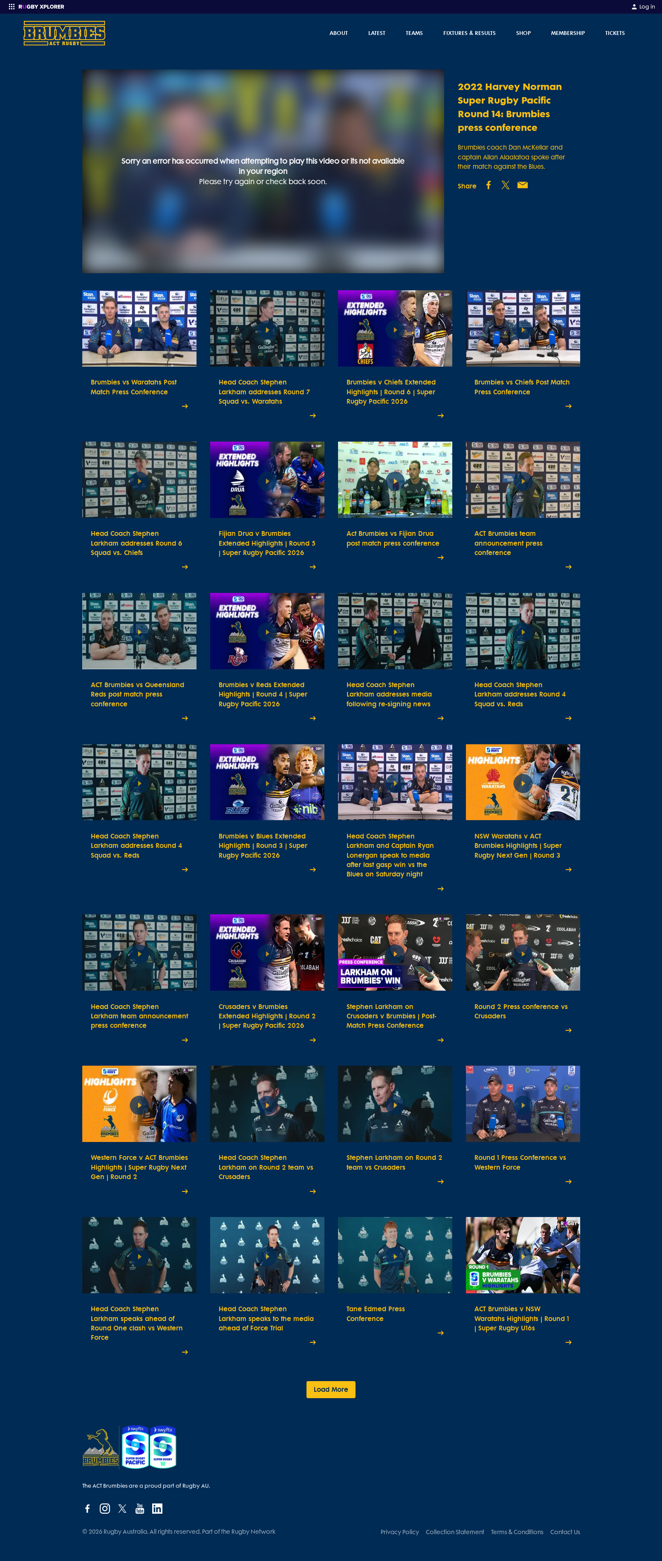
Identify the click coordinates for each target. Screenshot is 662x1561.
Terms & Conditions (517, 1532)
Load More (331, 1389)
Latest (376, 32)
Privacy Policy (400, 1532)
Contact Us (565, 1532)
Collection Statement (455, 1532)
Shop (523, 32)
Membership (568, 32)
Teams (414, 32)
